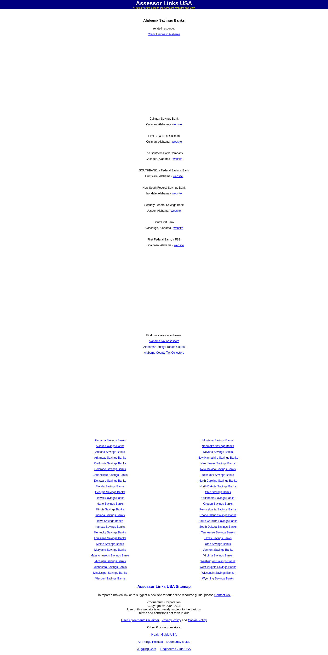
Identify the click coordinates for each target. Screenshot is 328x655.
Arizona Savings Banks (110, 452)
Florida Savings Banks (110, 486)
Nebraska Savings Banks (218, 446)
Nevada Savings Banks (218, 452)
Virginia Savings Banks (218, 555)
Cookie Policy (197, 620)
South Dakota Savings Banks (217, 526)
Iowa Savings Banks (110, 521)
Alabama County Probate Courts (164, 347)
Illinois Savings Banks (110, 509)
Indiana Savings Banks (110, 515)
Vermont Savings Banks (218, 549)
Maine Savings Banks (110, 544)
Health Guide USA (164, 634)
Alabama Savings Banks (110, 440)
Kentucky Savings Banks (110, 532)
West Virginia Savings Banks (218, 567)
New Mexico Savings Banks (218, 469)
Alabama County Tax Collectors (164, 352)
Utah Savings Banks (218, 544)
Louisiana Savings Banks (110, 538)
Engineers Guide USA (175, 649)
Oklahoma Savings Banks (217, 498)
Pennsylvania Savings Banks (217, 509)
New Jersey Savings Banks (218, 463)
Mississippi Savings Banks (110, 572)
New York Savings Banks (218, 475)
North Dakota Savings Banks (218, 486)
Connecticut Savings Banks (109, 475)
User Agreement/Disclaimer (140, 620)
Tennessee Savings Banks (218, 532)
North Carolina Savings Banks (218, 480)
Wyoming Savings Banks (218, 578)
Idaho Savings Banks (110, 503)
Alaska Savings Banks (110, 446)
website (177, 124)
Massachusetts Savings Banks (110, 555)
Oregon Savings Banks (218, 503)
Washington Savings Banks (218, 561)
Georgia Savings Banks (110, 492)
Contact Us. (222, 595)
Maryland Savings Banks (110, 549)
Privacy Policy (171, 620)
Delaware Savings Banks (110, 480)
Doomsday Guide (178, 641)
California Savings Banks (110, 463)
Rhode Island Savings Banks (218, 515)
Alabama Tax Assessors (164, 341)
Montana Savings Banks (217, 440)
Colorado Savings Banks (110, 469)
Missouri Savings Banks (110, 578)
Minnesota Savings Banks (110, 567)
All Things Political (150, 641)
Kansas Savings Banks (110, 526)
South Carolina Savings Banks (217, 521)
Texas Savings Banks (217, 538)
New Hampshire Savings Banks (218, 457)
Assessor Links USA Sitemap (164, 587)
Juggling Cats (146, 649)
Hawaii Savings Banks (110, 498)
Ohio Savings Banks (218, 492)
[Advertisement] (164, 76)
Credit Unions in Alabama (164, 34)
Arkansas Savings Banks (110, 457)
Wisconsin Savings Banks (217, 572)
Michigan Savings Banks (110, 561)
